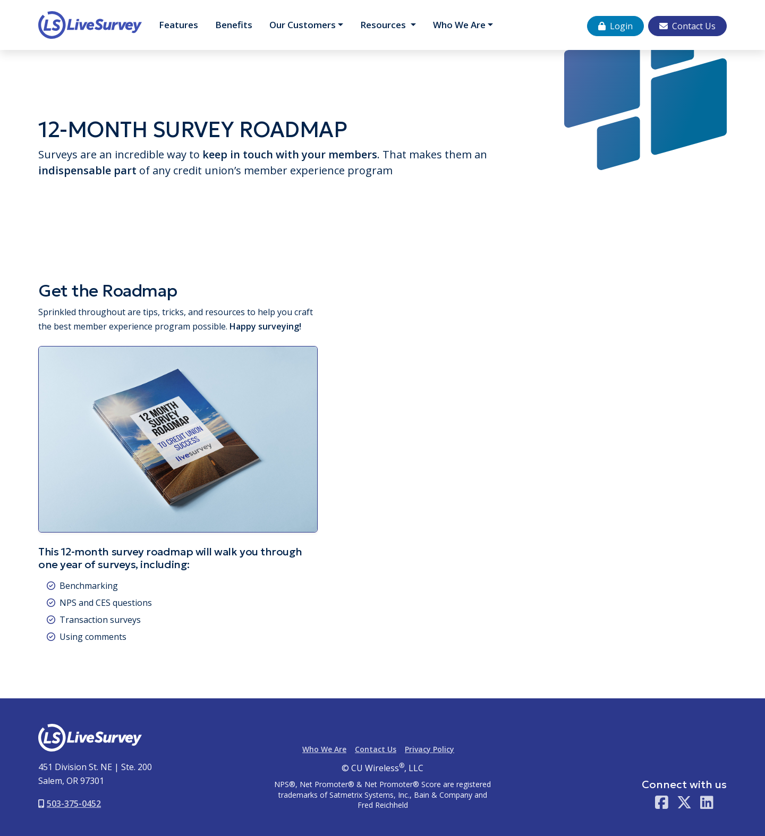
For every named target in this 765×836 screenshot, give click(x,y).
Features (178, 25)
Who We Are (459, 25)
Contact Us (687, 26)
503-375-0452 (69, 803)
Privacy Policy (429, 749)
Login (615, 26)
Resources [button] (384, 25)
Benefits (233, 25)
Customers (302, 25)
